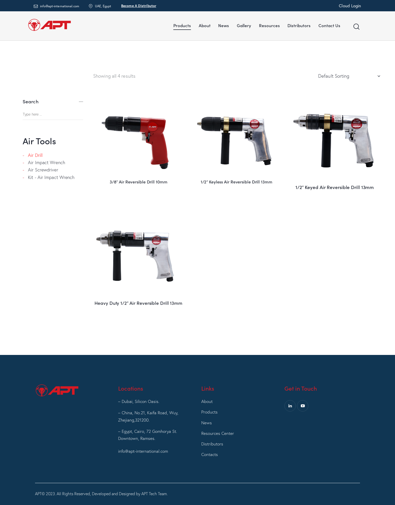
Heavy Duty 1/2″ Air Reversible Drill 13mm (138, 284)
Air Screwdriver (43, 170)
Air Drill (35, 155)
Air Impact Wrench (46, 162)
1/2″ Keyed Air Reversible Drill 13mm (334, 182)
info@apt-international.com (143, 451)
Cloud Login (350, 5)
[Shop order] (349, 76)
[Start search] (356, 27)
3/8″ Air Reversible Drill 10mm (138, 154)
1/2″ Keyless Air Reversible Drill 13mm (236, 154)
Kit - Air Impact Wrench (51, 177)
